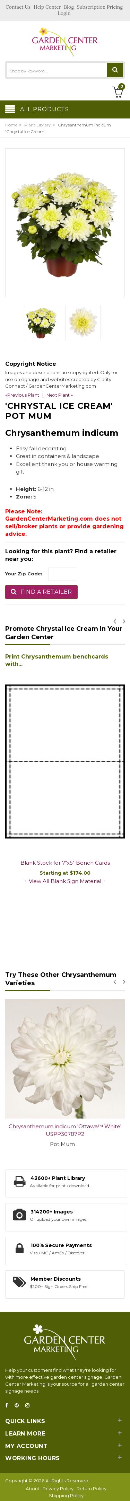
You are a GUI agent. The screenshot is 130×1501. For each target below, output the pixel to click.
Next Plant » (59, 395)
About (33, 1488)
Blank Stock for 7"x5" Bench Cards (65, 862)
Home (11, 124)
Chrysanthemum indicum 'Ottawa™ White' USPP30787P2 (65, 1130)
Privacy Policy (58, 1488)
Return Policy (91, 1488)
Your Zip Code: (23, 573)
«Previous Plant (22, 395)
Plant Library (37, 124)
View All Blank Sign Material (65, 881)
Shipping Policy (66, 1495)
